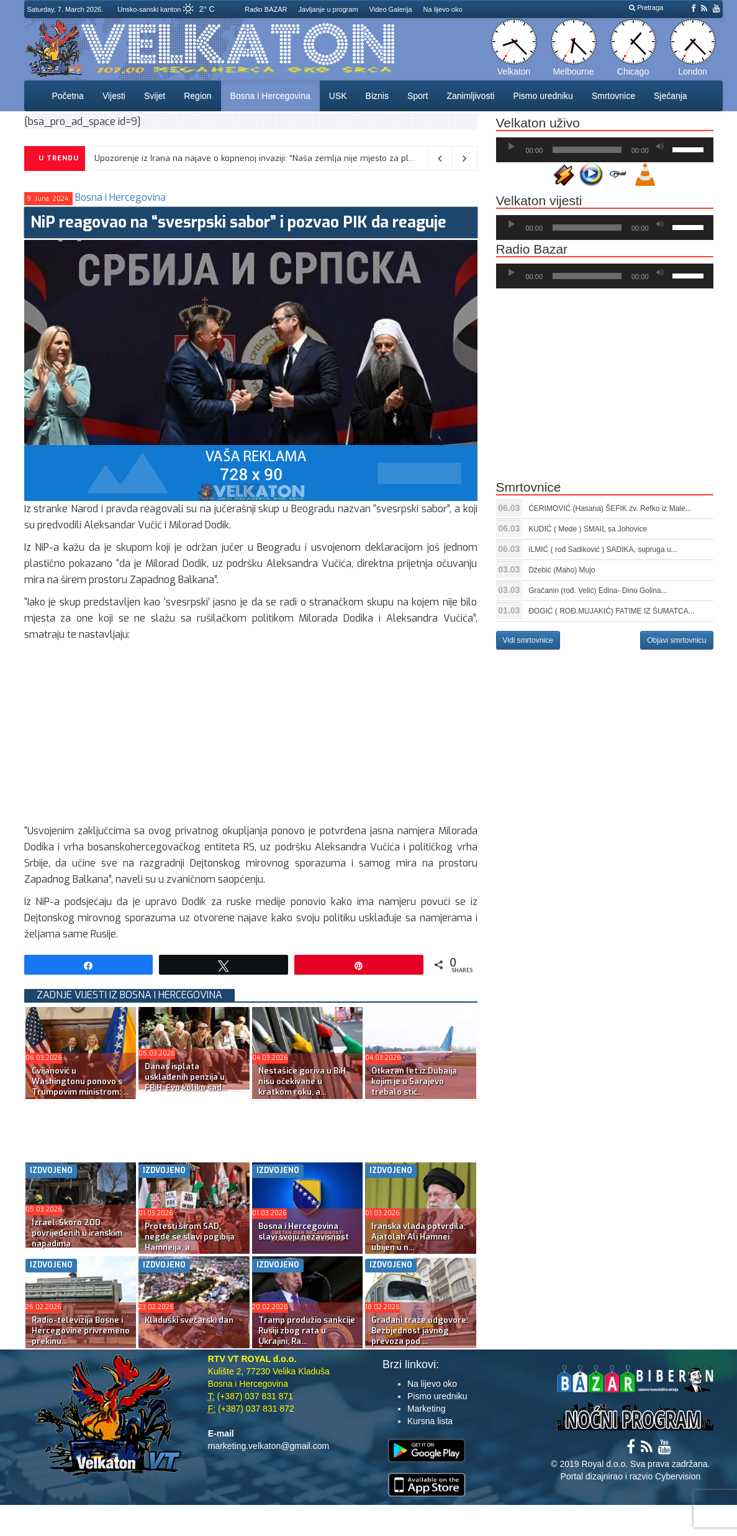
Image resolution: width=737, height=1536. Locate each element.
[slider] (587, 150)
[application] (604, 149)
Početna (68, 96)
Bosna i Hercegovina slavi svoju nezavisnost (303, 1231)
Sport (417, 96)
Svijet (154, 96)
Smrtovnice (613, 96)
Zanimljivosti (470, 96)
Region (197, 96)
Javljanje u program (328, 9)
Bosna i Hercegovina (270, 96)
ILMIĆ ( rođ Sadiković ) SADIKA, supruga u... (602, 549)
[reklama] (250, 472)
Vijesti (113, 96)
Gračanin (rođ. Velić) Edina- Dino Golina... (597, 590)
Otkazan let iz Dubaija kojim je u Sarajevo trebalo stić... (414, 1081)
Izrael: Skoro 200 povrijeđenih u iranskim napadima (77, 1233)
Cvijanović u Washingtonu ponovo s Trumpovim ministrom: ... (80, 1081)
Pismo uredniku (543, 96)
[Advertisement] (250, 736)
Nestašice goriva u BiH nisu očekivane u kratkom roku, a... (302, 1081)
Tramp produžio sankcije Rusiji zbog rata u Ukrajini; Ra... (306, 1330)
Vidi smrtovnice (528, 640)
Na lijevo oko (443, 9)
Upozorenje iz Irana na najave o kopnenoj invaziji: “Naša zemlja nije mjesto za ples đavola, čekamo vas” (297, 158)
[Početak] (511, 146)
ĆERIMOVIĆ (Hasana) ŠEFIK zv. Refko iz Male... (610, 508)
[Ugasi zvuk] (660, 146)
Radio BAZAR (266, 9)
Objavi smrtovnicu (676, 640)
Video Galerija (390, 9)
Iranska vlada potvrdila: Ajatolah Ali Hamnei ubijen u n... (418, 1237)
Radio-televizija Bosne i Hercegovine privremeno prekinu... (81, 1330)
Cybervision (677, 1476)
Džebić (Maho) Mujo (561, 570)
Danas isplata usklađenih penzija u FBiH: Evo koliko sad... (186, 1077)
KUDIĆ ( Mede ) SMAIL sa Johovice (587, 529)
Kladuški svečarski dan (189, 1320)
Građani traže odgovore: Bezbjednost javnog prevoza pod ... (419, 1330)
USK (338, 96)
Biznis (377, 96)
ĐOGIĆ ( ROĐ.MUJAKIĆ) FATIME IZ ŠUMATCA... (611, 611)
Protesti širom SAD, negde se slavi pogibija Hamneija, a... (190, 1237)
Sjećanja (670, 96)
